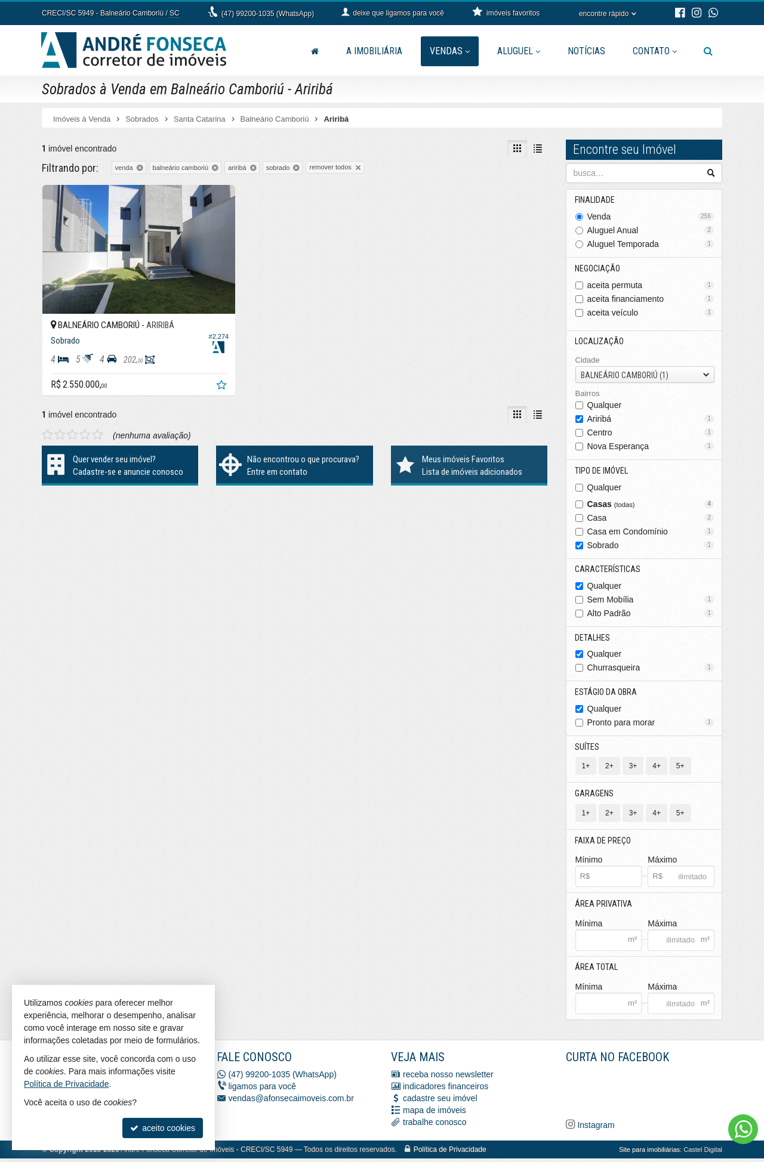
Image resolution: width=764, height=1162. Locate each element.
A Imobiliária (374, 51)
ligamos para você (263, 1090)
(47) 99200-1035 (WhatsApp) (267, 14)
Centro (650, 433)
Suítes (587, 748)
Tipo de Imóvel (602, 471)
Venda (650, 216)
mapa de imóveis (434, 1113)
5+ (680, 768)
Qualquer (604, 405)
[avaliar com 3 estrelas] (72, 413)
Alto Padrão (650, 614)
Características (608, 570)
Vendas (450, 51)
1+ (586, 768)
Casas (650, 504)
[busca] (708, 51)
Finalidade (595, 200)
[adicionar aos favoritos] (191, 365)
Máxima (662, 926)
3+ (633, 768)
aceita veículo (650, 312)
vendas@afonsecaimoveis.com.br (291, 1102)
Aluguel (518, 51)
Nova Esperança (650, 447)
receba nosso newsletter (448, 1078)
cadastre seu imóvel (440, 1102)
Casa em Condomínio (650, 532)
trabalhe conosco (435, 1125)
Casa (650, 518)
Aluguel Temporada (650, 244)
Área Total (596, 970)
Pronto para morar (650, 724)
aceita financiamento (650, 299)
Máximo (662, 862)
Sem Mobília (650, 600)
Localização (599, 342)
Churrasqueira (650, 669)
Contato (655, 51)
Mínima (589, 926)
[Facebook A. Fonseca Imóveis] (655, 1093)
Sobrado (650, 546)
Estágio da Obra (606, 694)
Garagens (594, 796)
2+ (609, 768)
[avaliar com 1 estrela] (47, 413)
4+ (656, 768)
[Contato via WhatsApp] (743, 1129)
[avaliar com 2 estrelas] (60, 413)
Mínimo (589, 862)
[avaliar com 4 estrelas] (85, 413)
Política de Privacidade (450, 1153)
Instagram (595, 1128)
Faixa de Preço (603, 843)
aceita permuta (650, 285)
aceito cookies (162, 1128)
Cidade (587, 360)
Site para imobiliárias (649, 1153)
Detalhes (593, 639)
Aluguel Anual (650, 230)
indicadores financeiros (445, 1090)
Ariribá (650, 419)
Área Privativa (604, 906)
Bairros (587, 394)
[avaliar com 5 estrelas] (97, 413)
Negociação (598, 268)
